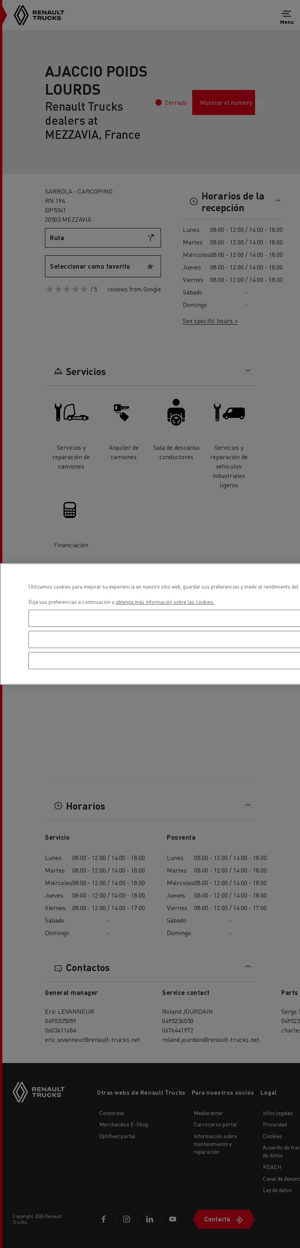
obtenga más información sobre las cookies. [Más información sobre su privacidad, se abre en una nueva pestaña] (165, 601)
